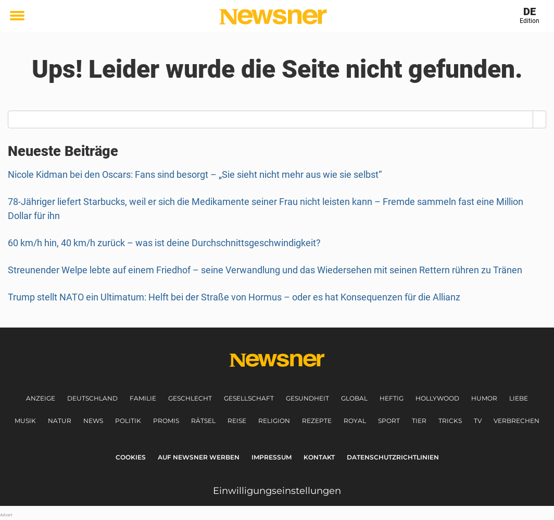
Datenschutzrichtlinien (393, 457)
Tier (419, 421)
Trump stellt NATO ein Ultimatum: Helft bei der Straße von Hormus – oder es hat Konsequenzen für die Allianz (234, 297)
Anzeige (40, 398)
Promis (166, 421)
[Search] (539, 119)
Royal (355, 421)
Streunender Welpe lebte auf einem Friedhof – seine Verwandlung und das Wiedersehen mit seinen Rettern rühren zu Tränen (265, 269)
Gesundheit (307, 398)
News (93, 421)
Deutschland (92, 398)
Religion (274, 421)
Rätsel (203, 421)
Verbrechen (516, 421)
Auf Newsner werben (199, 457)
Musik (25, 421)
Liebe (518, 398)
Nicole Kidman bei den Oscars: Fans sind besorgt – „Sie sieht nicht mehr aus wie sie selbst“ (195, 174)
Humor (484, 398)
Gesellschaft (249, 398)
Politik (128, 421)
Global (354, 398)
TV (478, 421)
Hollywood (437, 398)
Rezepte (317, 421)
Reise (237, 421)
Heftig (392, 398)
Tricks (450, 421)
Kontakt (319, 457)
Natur (59, 421)
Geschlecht (190, 398)
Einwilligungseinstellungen (277, 491)
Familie (143, 398)
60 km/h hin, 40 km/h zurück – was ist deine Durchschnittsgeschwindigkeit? (164, 242)
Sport (389, 421)
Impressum (271, 457)
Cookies (131, 457)
